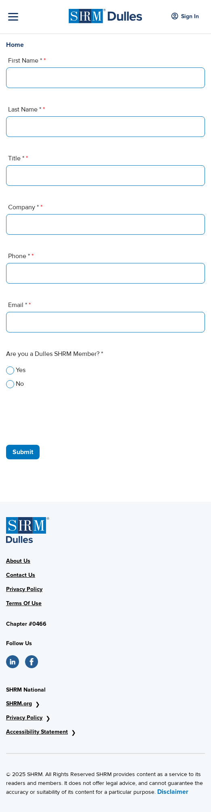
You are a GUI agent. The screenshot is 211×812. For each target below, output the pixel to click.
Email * (19, 305)
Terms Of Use (24, 603)
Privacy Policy (24, 589)
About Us (18, 560)
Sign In (185, 17)
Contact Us (20, 575)
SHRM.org (19, 703)
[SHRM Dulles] (106, 13)
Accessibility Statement (37, 731)
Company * (25, 207)
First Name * (27, 61)
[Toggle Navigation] (36, 17)
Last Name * (26, 109)
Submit (23, 452)
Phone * (21, 256)
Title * (18, 158)
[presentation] (67, 412)
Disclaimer (172, 792)
